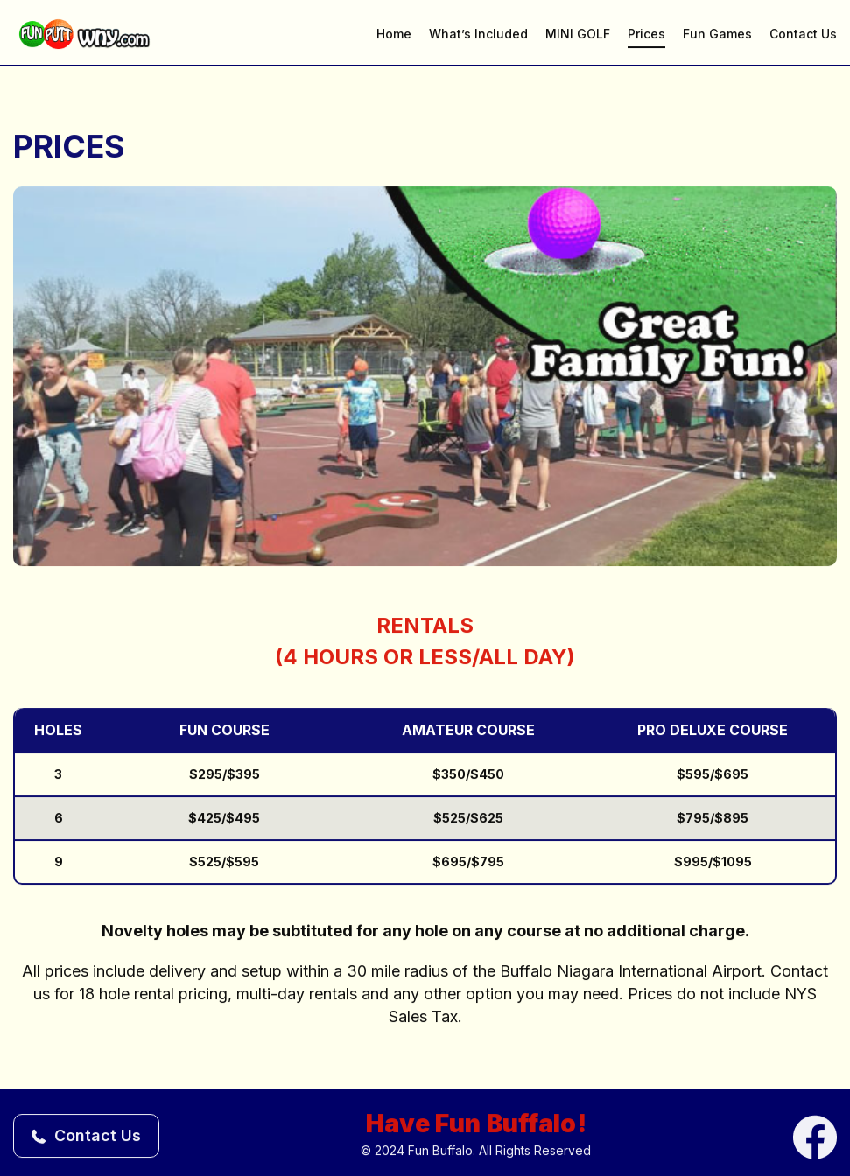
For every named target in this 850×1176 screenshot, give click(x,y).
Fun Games (717, 36)
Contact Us (803, 36)
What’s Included (478, 36)
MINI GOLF (577, 36)
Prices (646, 36)
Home (393, 36)
